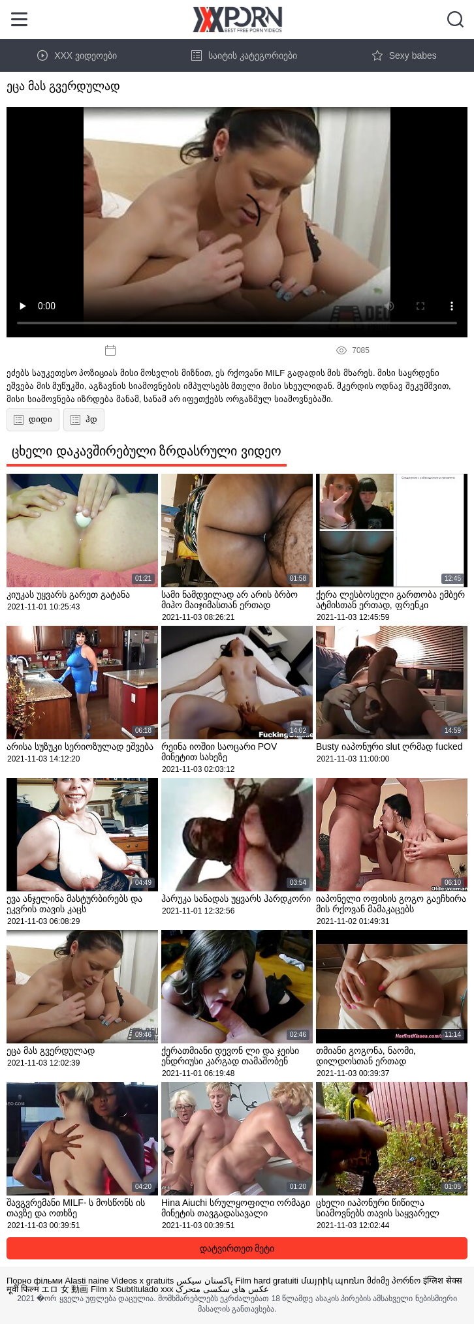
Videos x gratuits (142, 1281)
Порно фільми (35, 1281)
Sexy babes (404, 55)
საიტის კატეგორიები (244, 55)
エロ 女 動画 (64, 1289)
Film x (102, 1289)
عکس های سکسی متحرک (222, 1289)
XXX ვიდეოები (77, 55)
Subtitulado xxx (144, 1289)
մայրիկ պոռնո (333, 1281)
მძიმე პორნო (394, 1281)
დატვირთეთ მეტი (237, 1248)
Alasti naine (87, 1281)
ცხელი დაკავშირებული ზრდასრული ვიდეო (146, 451)
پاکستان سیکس (204, 1281)
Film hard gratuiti (266, 1281)
